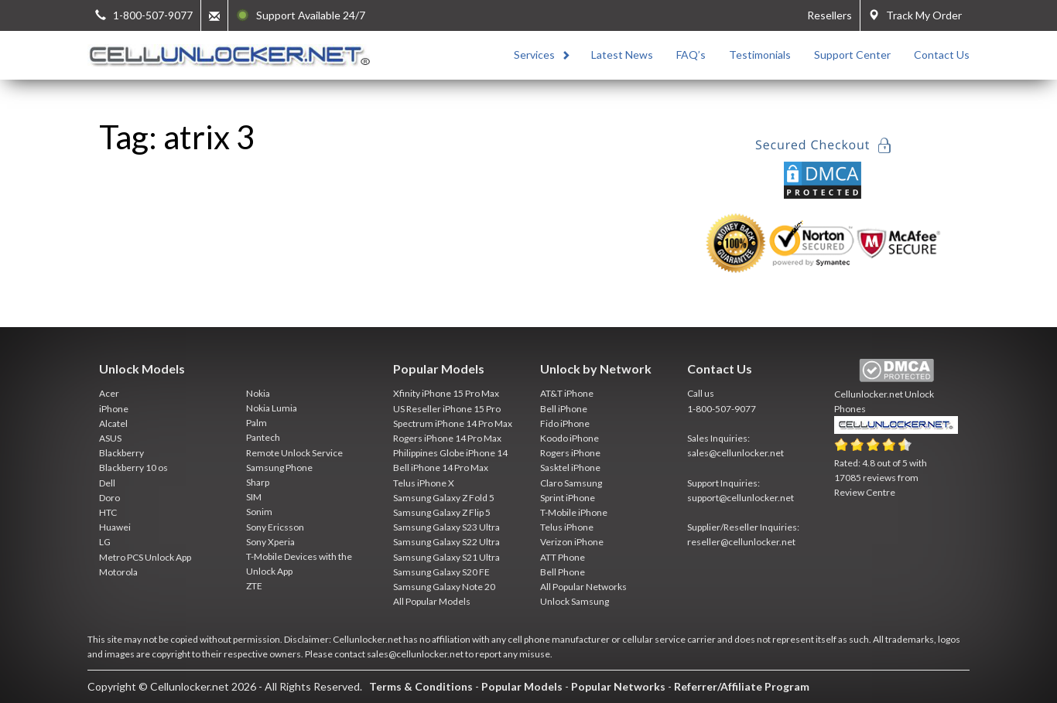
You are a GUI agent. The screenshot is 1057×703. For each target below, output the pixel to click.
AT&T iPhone (566, 393)
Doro (109, 497)
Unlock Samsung (574, 601)
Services (534, 54)
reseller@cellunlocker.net (741, 542)
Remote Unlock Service (294, 453)
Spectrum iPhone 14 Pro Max (452, 423)
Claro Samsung (571, 483)
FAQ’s (691, 54)
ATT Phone (562, 557)
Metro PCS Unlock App (145, 557)
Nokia (258, 393)
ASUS (110, 438)
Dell (107, 483)
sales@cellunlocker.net (735, 453)
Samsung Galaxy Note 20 (444, 586)
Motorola (118, 572)
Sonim (259, 511)
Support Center (852, 54)
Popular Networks (618, 686)
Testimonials (760, 54)
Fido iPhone (565, 423)
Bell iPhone (563, 409)
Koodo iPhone (569, 438)
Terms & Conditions (421, 686)
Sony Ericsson (275, 527)
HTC (108, 512)
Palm (256, 422)
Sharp (257, 482)
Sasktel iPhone (570, 467)
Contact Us (942, 54)
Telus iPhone (566, 527)
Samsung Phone (279, 467)
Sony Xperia (270, 542)
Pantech (263, 437)
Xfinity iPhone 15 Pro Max (446, 393)
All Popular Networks (583, 586)
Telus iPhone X (423, 483)
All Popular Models (431, 601)
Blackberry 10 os (133, 467)
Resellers (829, 15)
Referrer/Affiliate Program (741, 686)
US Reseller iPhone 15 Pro (447, 409)
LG (105, 542)
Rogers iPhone (570, 453)
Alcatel (113, 423)
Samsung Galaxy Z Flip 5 (442, 512)
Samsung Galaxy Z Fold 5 (443, 497)
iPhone (113, 409)
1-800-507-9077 (721, 409)
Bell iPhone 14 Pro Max (440, 467)
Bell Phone (562, 572)
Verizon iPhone (572, 542)
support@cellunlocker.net (740, 497)
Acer (109, 393)
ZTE (254, 586)
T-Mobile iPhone (573, 512)
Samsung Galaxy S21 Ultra (446, 557)
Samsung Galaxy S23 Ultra (446, 527)
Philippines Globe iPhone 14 (450, 453)
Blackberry (121, 453)
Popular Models (522, 686)
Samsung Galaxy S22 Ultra (446, 542)
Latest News (622, 54)
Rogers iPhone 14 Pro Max (447, 438)
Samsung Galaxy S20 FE (441, 572)
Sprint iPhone (567, 497)
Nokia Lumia (271, 408)
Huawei (115, 527)
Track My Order (915, 15)
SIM (254, 497)
